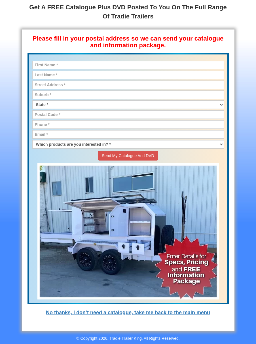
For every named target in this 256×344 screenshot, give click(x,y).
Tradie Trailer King (125, 338)
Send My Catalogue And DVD (128, 155)
